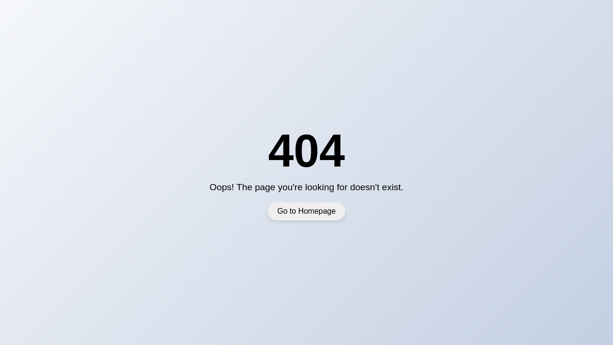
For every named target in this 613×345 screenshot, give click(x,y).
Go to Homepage (306, 211)
